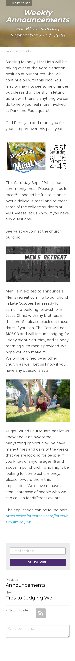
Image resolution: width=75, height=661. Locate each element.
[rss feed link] (41, 613)
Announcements (26, 585)
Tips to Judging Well (30, 598)
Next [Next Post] (9, 592)
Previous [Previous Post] (12, 580)
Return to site (19, 3)
